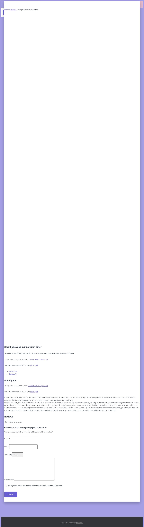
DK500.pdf (34, 365)
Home (6, 10)
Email (6, 447)
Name (7, 439)
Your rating (8, 454)
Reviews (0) (13, 374)
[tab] (74, 371)
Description (13, 371)
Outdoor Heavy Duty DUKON (38, 359)
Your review (9, 480)
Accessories (12, 10)
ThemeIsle (79, 523)
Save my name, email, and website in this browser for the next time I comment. (35, 486)
